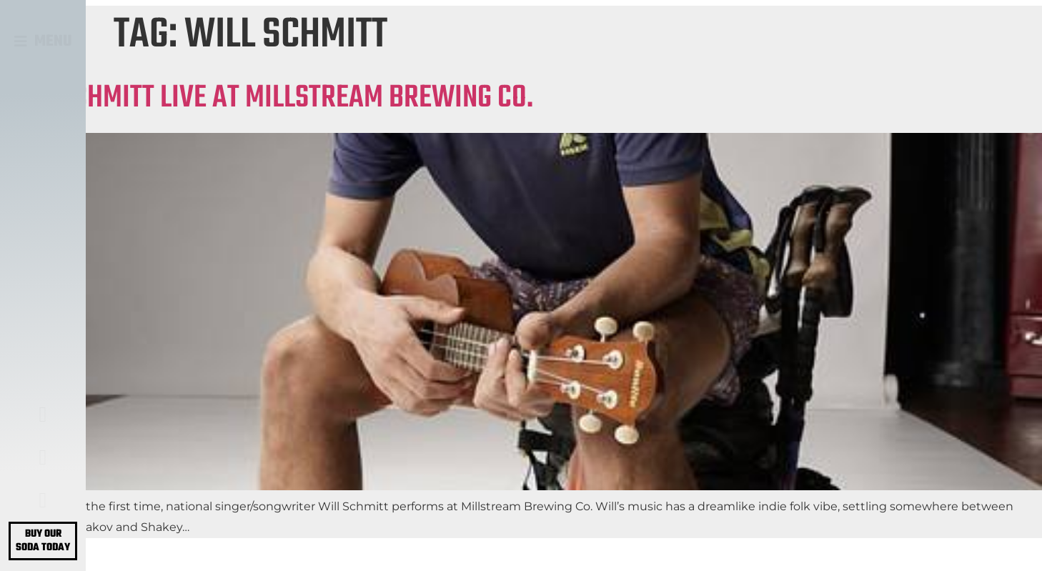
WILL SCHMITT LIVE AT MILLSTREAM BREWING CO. (266, 98)
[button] (43, 41)
